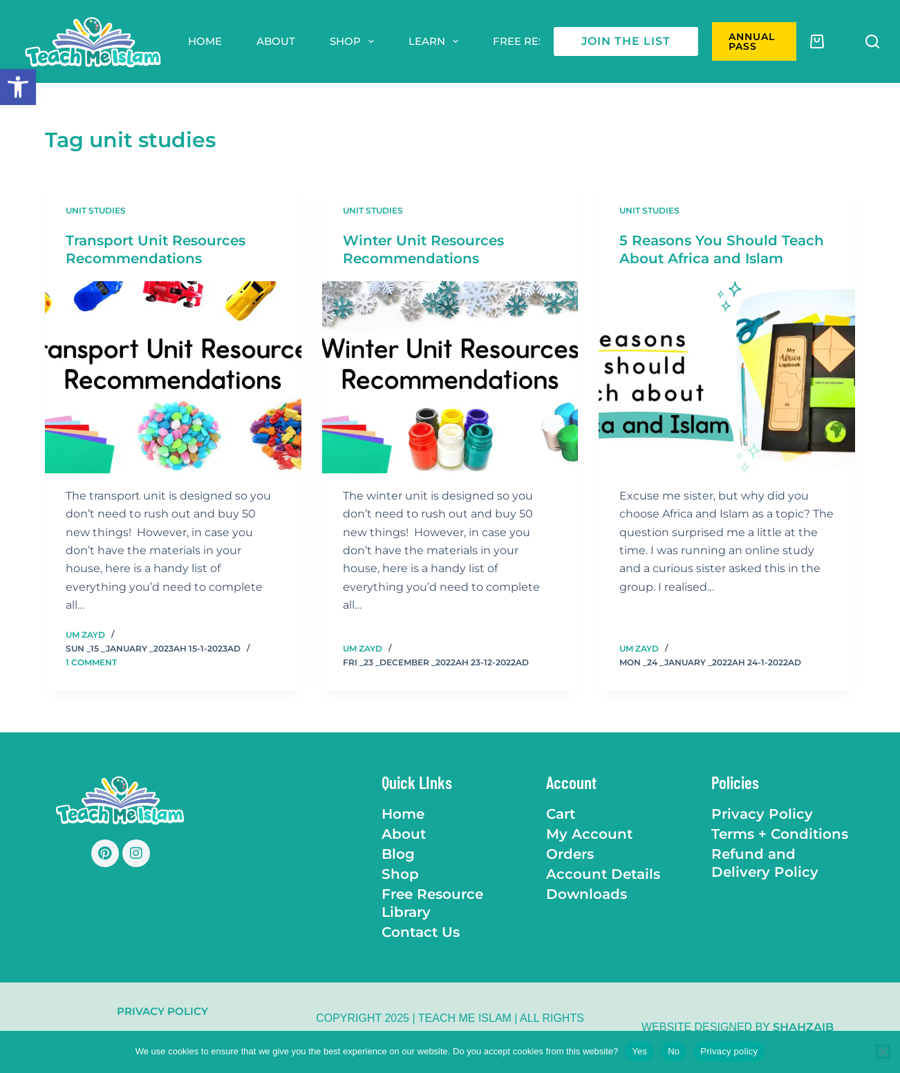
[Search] (872, 41)
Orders (570, 853)
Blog (398, 853)
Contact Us (421, 931)
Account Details (603, 873)
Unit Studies (96, 210)
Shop (354, 41)
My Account (589, 833)
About (275, 41)
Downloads (586, 893)
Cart (560, 813)
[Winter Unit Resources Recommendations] (450, 377)
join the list (626, 41)
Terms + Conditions (779, 833)
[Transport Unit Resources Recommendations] (173, 377)
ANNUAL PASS (752, 41)
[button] (18, 87)
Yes (639, 1051)
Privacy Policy (762, 813)
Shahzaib (803, 1027)
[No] (883, 1051)
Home (205, 41)
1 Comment (91, 662)
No (673, 1051)
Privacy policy (729, 1051)
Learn (436, 41)
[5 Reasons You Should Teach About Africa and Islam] (727, 377)
